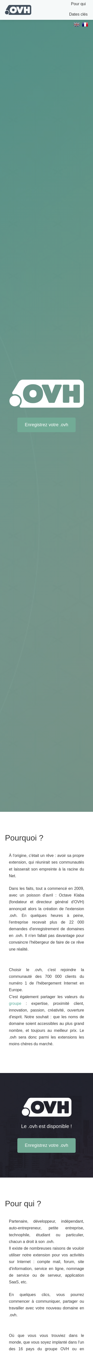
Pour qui (78, 4)
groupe (15, 1003)
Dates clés (78, 14)
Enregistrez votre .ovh (46, 424)
